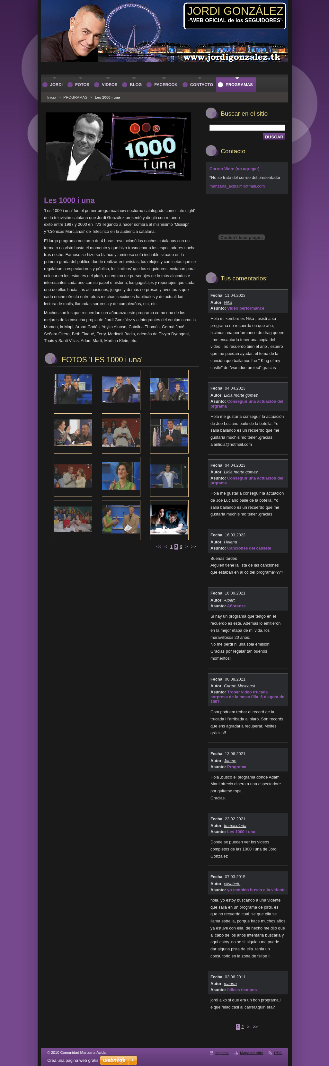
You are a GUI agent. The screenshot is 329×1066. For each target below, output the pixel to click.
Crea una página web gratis (72, 1060)
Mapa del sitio (251, 1053)
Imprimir (222, 1053)
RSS (278, 1053)
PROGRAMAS (75, 97)
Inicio (51, 97)
